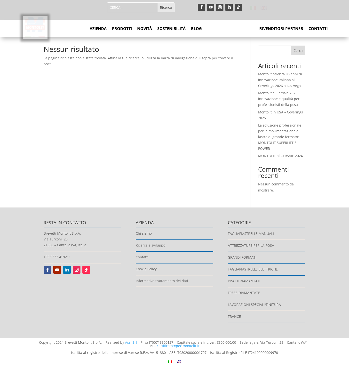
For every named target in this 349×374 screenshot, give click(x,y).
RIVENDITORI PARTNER (281, 29)
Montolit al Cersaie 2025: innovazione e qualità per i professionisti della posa (279, 99)
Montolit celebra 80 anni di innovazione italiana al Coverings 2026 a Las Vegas (280, 80)
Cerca (298, 50)
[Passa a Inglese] (263, 8)
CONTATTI (318, 29)
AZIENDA (98, 29)
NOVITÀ (144, 29)
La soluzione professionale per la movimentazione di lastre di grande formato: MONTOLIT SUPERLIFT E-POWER (279, 137)
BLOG (196, 29)
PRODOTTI (122, 29)
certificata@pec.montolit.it (178, 345)
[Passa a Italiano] (252, 8)
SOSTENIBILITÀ (171, 29)
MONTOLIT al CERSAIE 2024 (280, 155)
